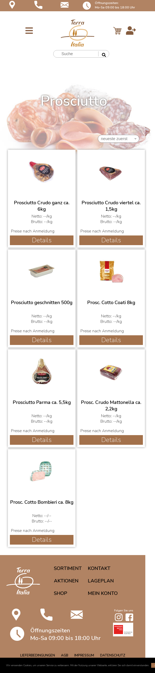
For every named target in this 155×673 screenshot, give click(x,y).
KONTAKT (99, 568)
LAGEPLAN (101, 581)
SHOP (60, 593)
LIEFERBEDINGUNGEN (37, 655)
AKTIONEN (66, 581)
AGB (64, 655)
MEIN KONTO (103, 593)
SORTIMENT (68, 568)
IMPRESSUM (84, 655)
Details (42, 240)
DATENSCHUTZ (112, 655)
